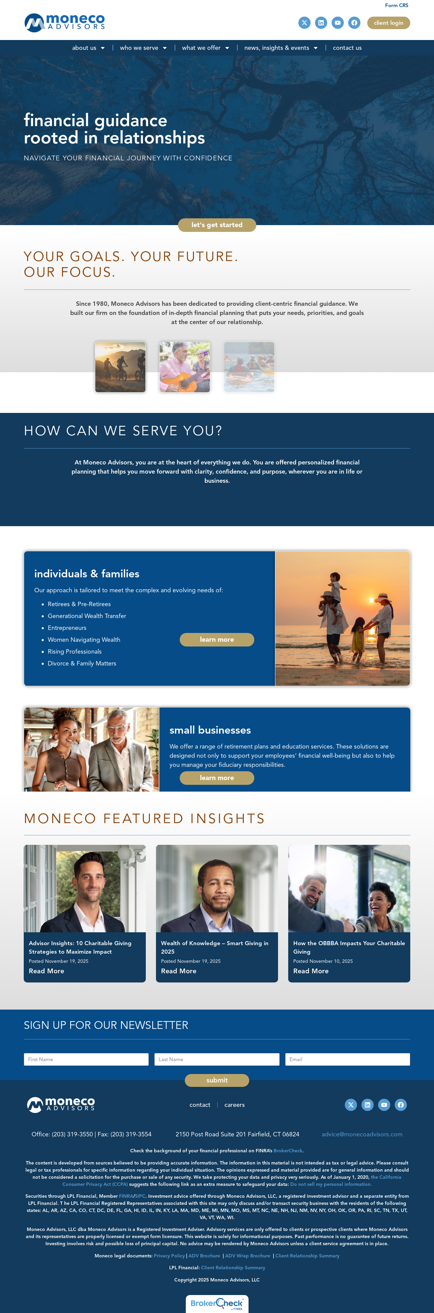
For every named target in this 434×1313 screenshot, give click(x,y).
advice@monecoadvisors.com (362, 1134)
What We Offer (206, 47)
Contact (200, 1105)
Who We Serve (144, 47)
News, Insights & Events (281, 47)
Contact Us (347, 48)
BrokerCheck (288, 1151)
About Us (89, 47)
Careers (234, 1105)
